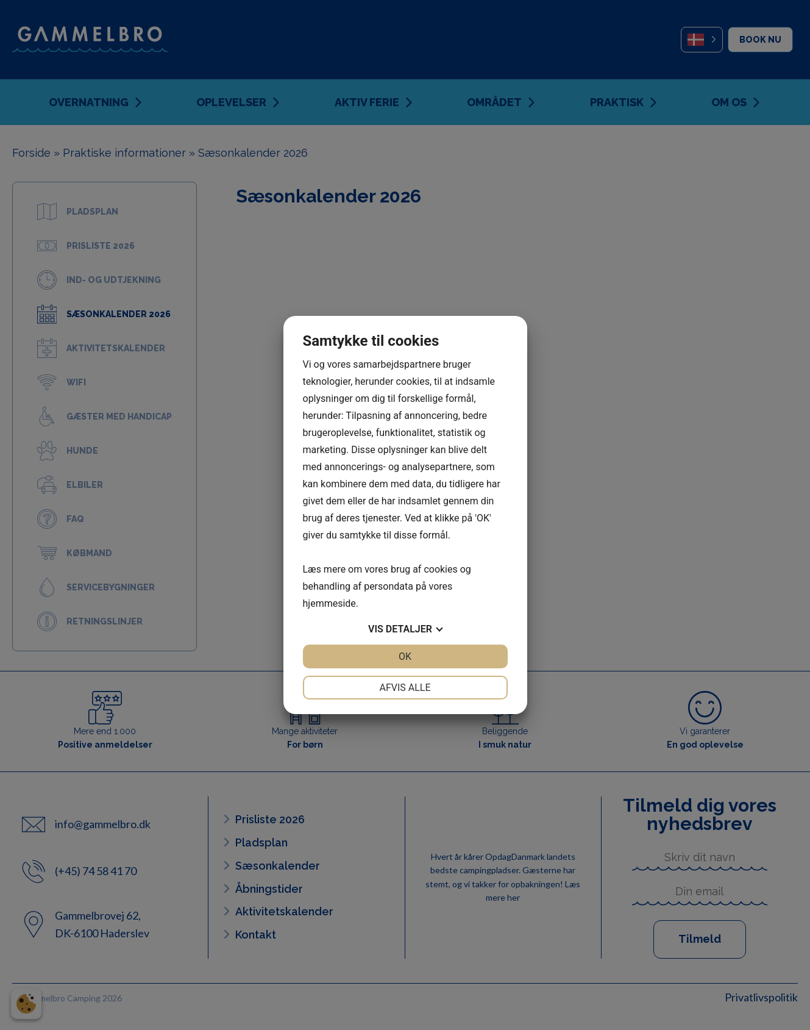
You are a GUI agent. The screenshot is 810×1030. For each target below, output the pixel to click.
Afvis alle (404, 687)
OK (405, 656)
